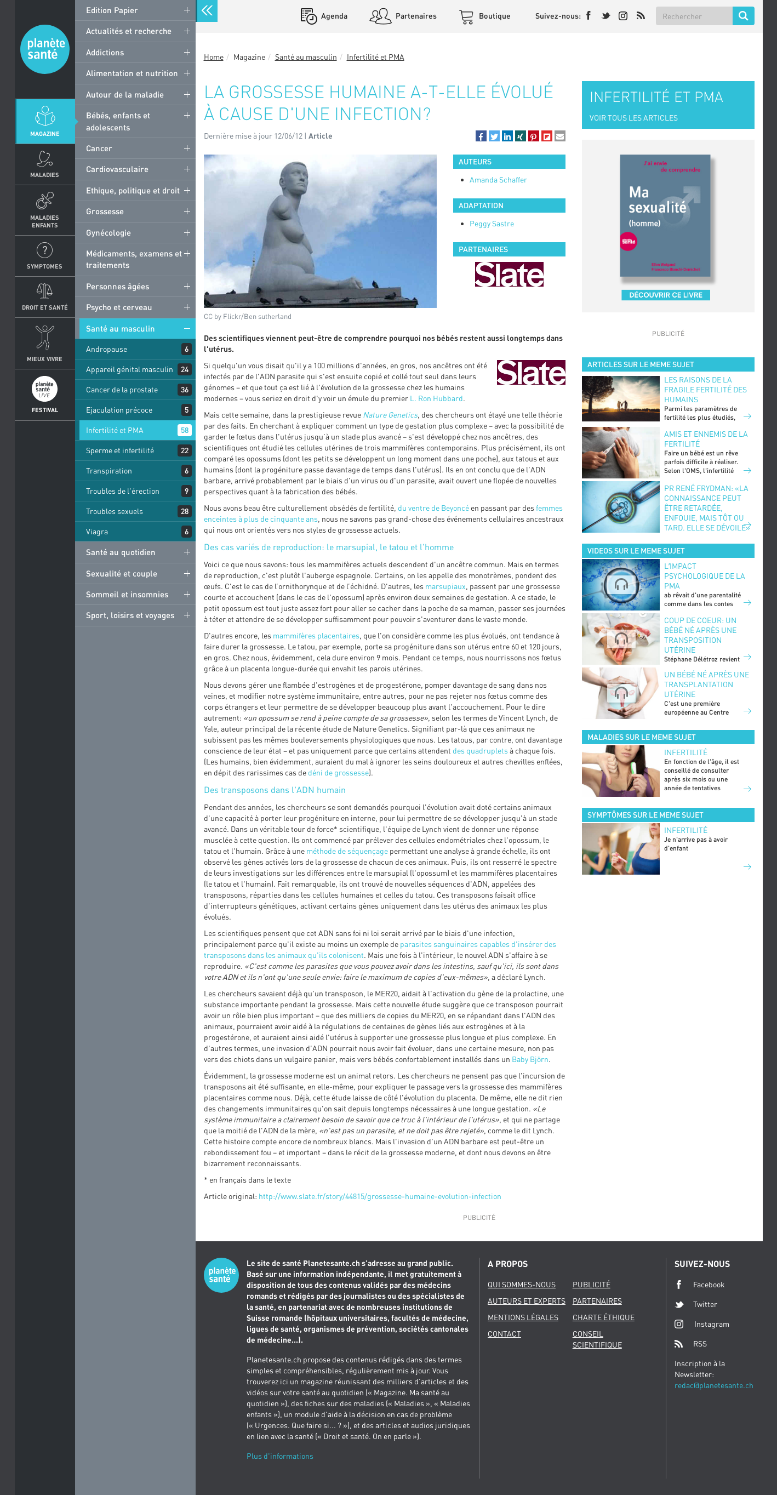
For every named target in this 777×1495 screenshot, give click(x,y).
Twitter (696, 1304)
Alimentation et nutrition (132, 73)
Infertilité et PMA (115, 430)
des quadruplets (480, 750)
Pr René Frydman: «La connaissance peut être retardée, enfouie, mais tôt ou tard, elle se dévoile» (707, 507)
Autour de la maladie (125, 94)
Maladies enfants (44, 221)
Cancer (99, 148)
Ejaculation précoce (119, 409)
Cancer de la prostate (122, 389)
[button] (481, 135)
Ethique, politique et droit (133, 190)
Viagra (97, 531)
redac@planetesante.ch (714, 1385)
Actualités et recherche (129, 31)
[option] (509, 274)
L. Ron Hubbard (436, 398)
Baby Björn (530, 1059)
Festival (45, 409)
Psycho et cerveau (119, 307)
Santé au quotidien (121, 552)
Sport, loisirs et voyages (130, 615)
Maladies (44, 174)
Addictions (105, 52)
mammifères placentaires (316, 635)
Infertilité (685, 752)
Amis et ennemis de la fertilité (706, 438)
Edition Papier (112, 10)
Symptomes (44, 266)
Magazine (45, 133)
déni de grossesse (338, 772)
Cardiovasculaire (117, 169)
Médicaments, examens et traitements (134, 259)
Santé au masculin (120, 328)
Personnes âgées (117, 286)
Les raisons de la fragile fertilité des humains (705, 389)
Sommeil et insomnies (127, 594)
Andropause (106, 348)
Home (214, 56)
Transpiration (109, 470)
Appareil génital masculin (129, 369)
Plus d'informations (280, 1455)
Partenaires (415, 15)
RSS (691, 1343)
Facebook (700, 1284)
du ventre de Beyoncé (433, 507)
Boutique (494, 15)
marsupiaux (445, 586)
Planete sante (45, 49)
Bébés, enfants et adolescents (118, 121)
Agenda (333, 15)
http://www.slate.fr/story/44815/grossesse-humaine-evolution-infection (380, 1196)
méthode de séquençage (346, 850)
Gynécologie (108, 232)
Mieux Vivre (44, 358)
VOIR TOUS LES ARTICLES (634, 117)
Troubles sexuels (114, 511)
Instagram (702, 1323)
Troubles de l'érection (122, 490)
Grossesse (105, 211)
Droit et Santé (45, 307)
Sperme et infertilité (120, 450)
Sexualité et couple (121, 573)
